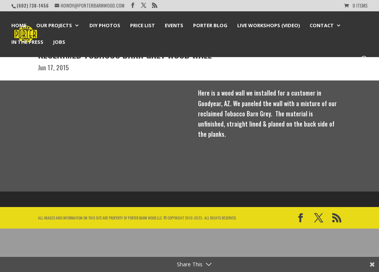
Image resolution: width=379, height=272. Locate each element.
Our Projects (54, 26)
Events (174, 26)
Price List (142, 26)
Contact (322, 26)
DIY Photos (104, 26)
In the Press (27, 42)
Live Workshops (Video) (268, 26)
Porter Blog (210, 26)
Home (18, 26)
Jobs (59, 42)
